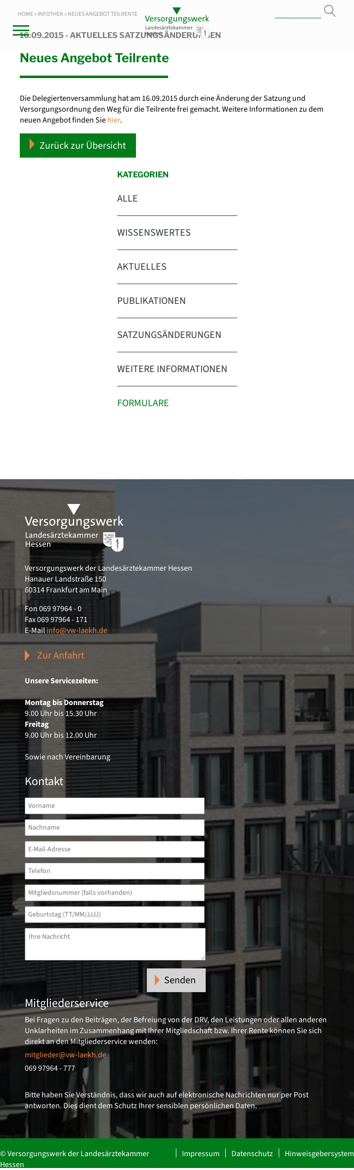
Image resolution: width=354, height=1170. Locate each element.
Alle (127, 199)
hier (113, 120)
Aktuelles (142, 267)
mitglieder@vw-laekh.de (65, 1054)
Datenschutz (252, 1153)
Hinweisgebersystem (319, 1153)
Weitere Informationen (172, 369)
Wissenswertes (154, 233)
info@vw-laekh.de (76, 630)
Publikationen (151, 301)
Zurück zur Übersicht (78, 145)
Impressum (201, 1153)
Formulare (143, 403)
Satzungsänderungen (169, 335)
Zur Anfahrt (61, 656)
